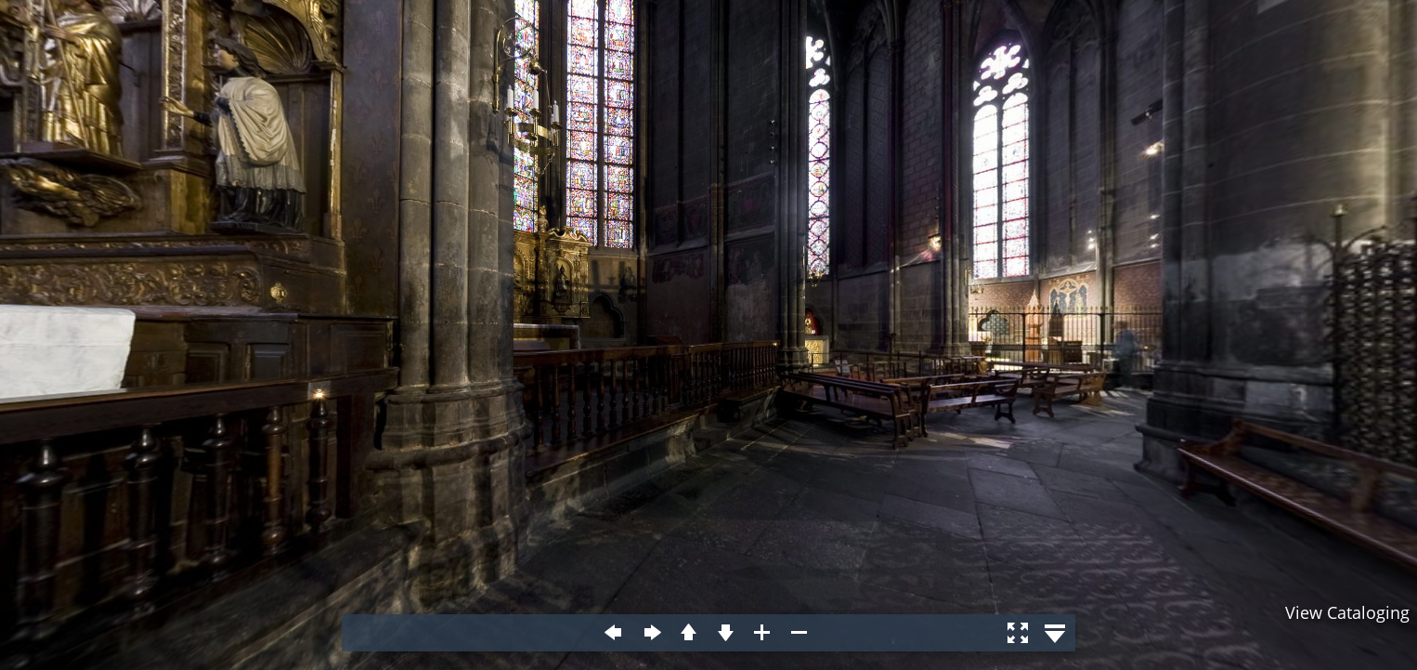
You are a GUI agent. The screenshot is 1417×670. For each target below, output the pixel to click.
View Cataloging (1347, 612)
